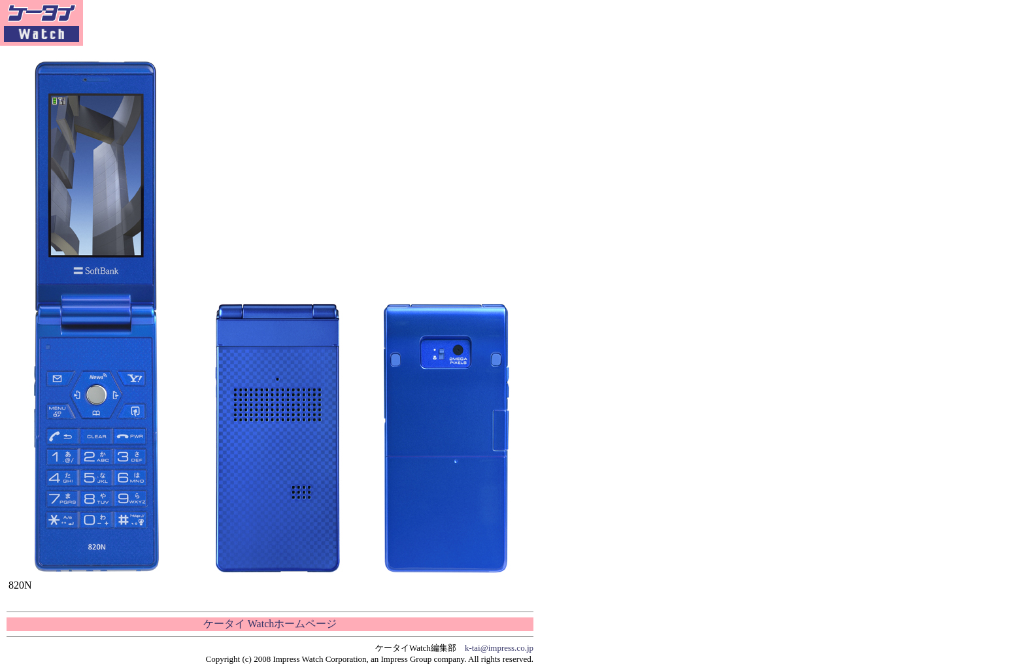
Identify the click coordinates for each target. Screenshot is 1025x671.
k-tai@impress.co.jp (499, 648)
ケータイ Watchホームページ (270, 623)
